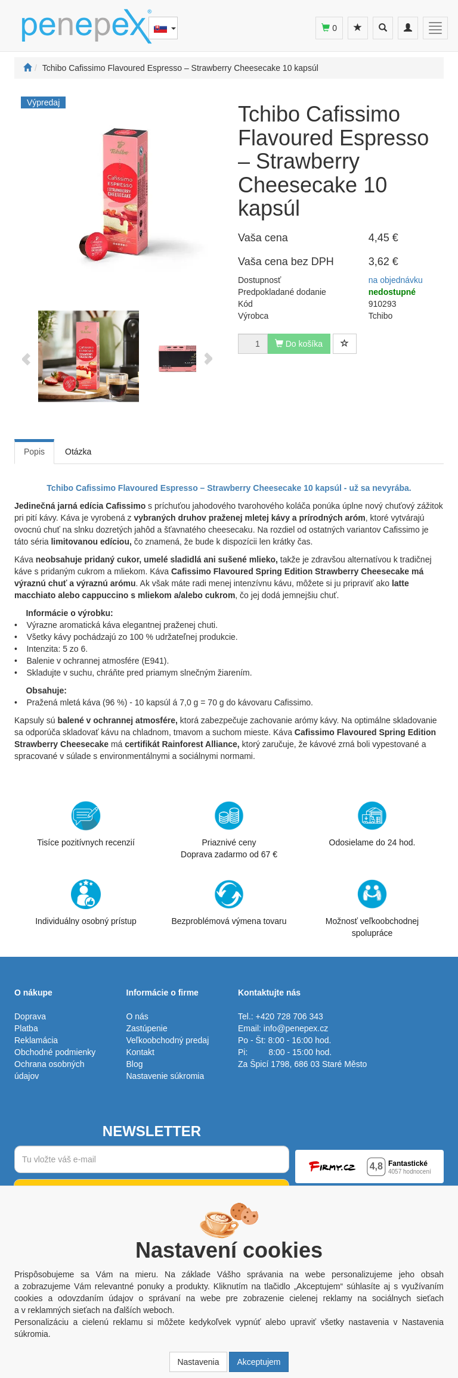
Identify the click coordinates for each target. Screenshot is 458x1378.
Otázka (78, 451)
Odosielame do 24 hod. (372, 824)
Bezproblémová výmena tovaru (229, 902)
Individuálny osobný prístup (86, 902)
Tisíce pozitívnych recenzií (86, 824)
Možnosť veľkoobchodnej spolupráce (372, 908)
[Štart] (27, 68)
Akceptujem (258, 1362)
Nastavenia (198, 1362)
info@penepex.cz (296, 1028)
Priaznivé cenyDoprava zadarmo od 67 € (229, 830)
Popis (34, 451)
